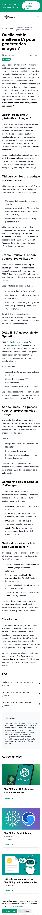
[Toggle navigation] (38, 17)
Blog (11, 29)
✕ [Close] (39, 6)
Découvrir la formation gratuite (29, 6)
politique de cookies (15, 906)
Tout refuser (24, 911)
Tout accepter (9, 911)
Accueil (4, 29)
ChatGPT (17, 345)
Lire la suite (8, 799)
